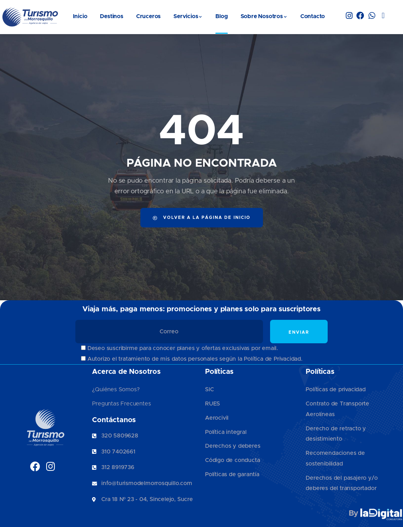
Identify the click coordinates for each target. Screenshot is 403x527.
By (376, 513)
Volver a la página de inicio (202, 217)
